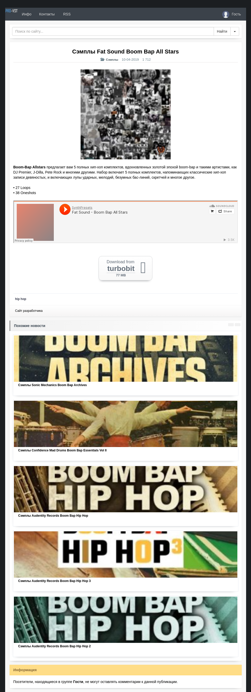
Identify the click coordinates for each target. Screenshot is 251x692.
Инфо (44, 14)
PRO (20, 14)
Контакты (65, 14)
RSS (84, 14)
